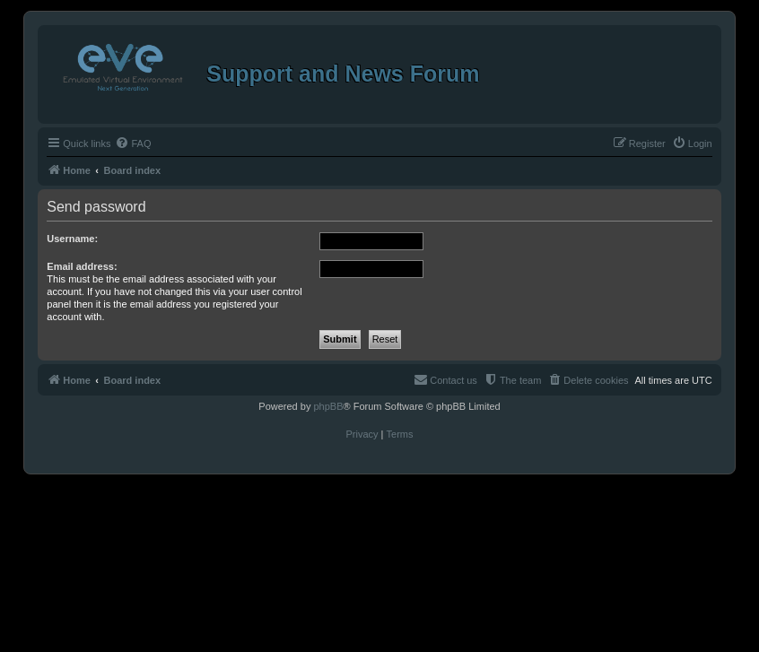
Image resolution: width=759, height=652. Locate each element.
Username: (72, 238)
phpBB (328, 406)
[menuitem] (133, 143)
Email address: (82, 266)
